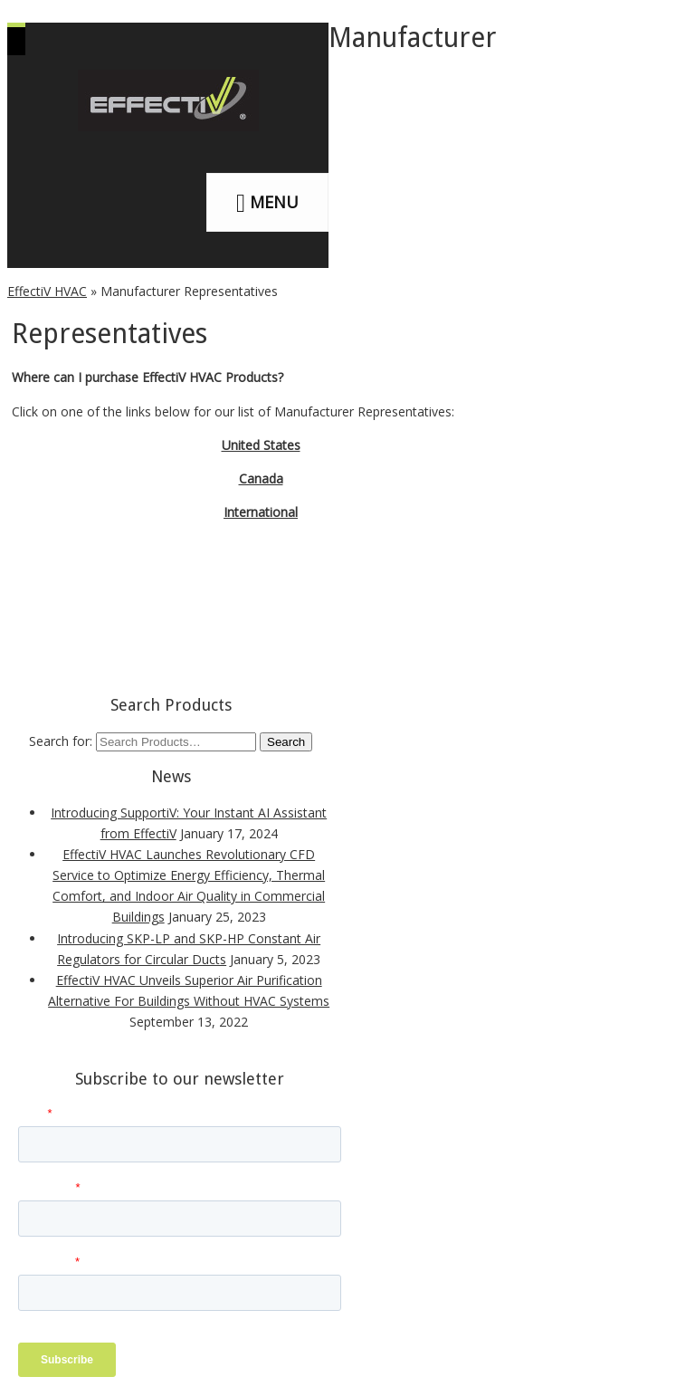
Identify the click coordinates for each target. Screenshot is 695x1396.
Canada (261, 478)
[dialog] (661, 1360)
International (261, 512)
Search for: (60, 741)
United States (261, 445)
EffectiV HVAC (47, 291)
